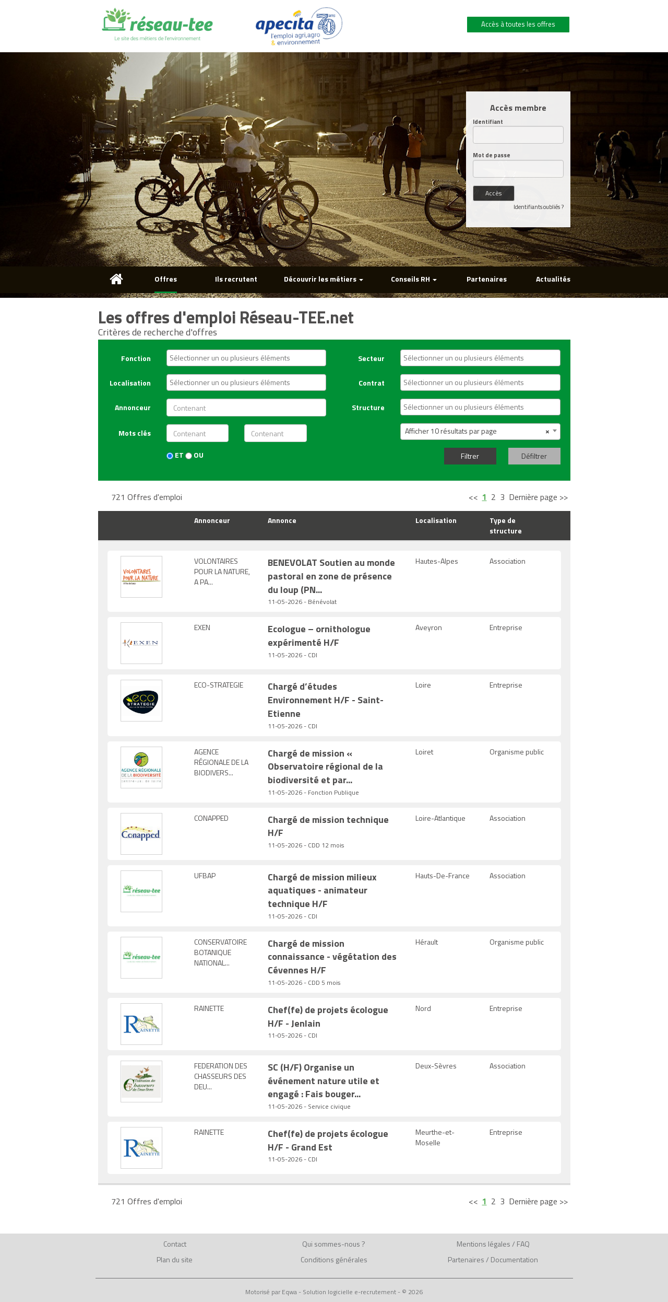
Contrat (372, 382)
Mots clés (134, 432)
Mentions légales (483, 1243)
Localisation (130, 382)
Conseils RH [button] (414, 278)
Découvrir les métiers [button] (323, 278)
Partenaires (487, 278)
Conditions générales (334, 1259)
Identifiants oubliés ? (539, 207)
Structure (368, 407)
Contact (174, 1243)
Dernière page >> (538, 497)
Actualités (553, 278)
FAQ (523, 1243)
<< (473, 497)
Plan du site (175, 1259)
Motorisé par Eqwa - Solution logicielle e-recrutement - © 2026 (334, 1292)
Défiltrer (534, 455)
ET (175, 455)
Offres (165, 278)
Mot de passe (491, 155)
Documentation (514, 1259)
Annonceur (133, 407)
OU (194, 455)
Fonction (136, 358)
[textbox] (249, 358)
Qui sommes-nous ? (333, 1243)
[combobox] (246, 358)
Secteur (371, 358)
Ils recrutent (236, 278)
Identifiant (488, 122)
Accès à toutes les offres (518, 24)
